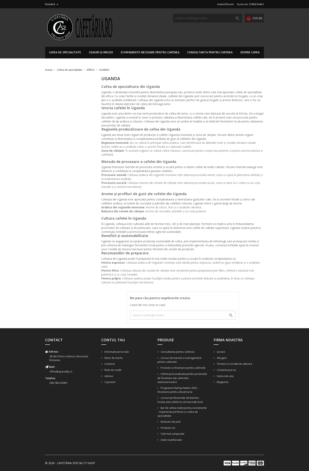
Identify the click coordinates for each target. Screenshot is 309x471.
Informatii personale (116, 351)
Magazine (222, 382)
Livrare (220, 351)
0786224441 (256, 4)
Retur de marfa (113, 358)
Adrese (108, 376)
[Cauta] (207, 18)
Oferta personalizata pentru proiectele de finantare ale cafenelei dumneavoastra (182, 378)
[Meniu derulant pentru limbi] (52, 4)
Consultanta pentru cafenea (210, 52)
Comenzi (109, 364)
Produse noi (167, 428)
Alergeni (221, 358)
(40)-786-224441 (58, 383)
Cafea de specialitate (65, 52)
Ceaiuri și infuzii (101, 52)
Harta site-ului (225, 376)
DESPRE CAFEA (250, 52)
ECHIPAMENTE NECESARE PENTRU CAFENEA (150, 52)
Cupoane (109, 382)
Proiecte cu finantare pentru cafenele (183, 367)
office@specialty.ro (60, 371)
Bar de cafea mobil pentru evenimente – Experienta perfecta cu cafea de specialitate (182, 412)
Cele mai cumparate (172, 433)
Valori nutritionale (171, 440)
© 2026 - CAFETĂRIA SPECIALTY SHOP (70, 463)
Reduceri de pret (170, 421)
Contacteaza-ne (226, 370)
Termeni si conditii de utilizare (234, 364)
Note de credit (112, 370)
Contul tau (113, 340)
